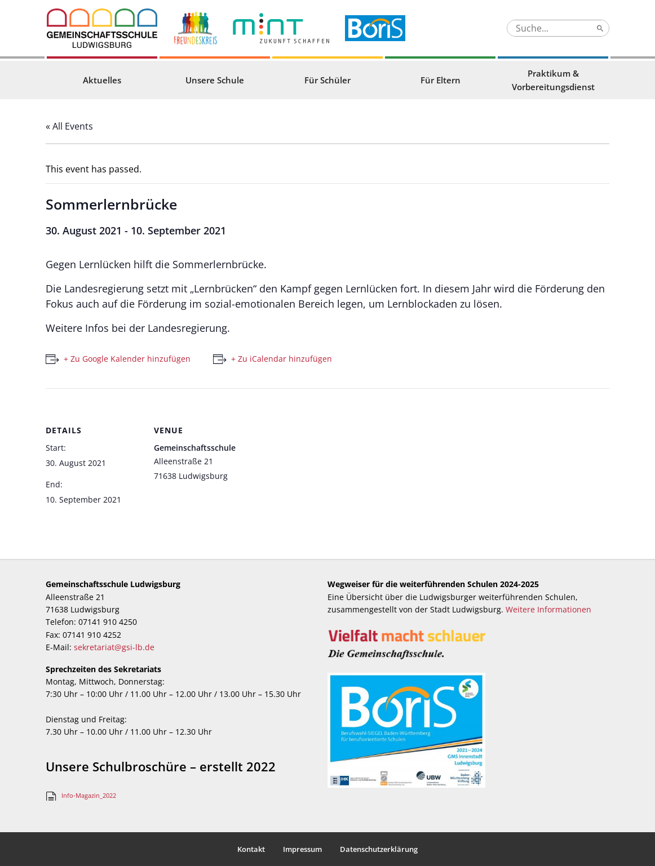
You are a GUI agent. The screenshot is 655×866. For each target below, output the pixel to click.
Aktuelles (102, 80)
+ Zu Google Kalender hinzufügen (127, 358)
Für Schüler (327, 80)
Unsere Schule (214, 80)
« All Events (69, 126)
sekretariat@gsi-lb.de (114, 647)
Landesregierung (187, 328)
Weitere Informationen (548, 609)
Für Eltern (441, 80)
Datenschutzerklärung (379, 849)
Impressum (302, 849)
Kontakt (251, 849)
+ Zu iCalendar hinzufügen (281, 358)
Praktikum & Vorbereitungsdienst (553, 80)
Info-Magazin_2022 (88, 795)
